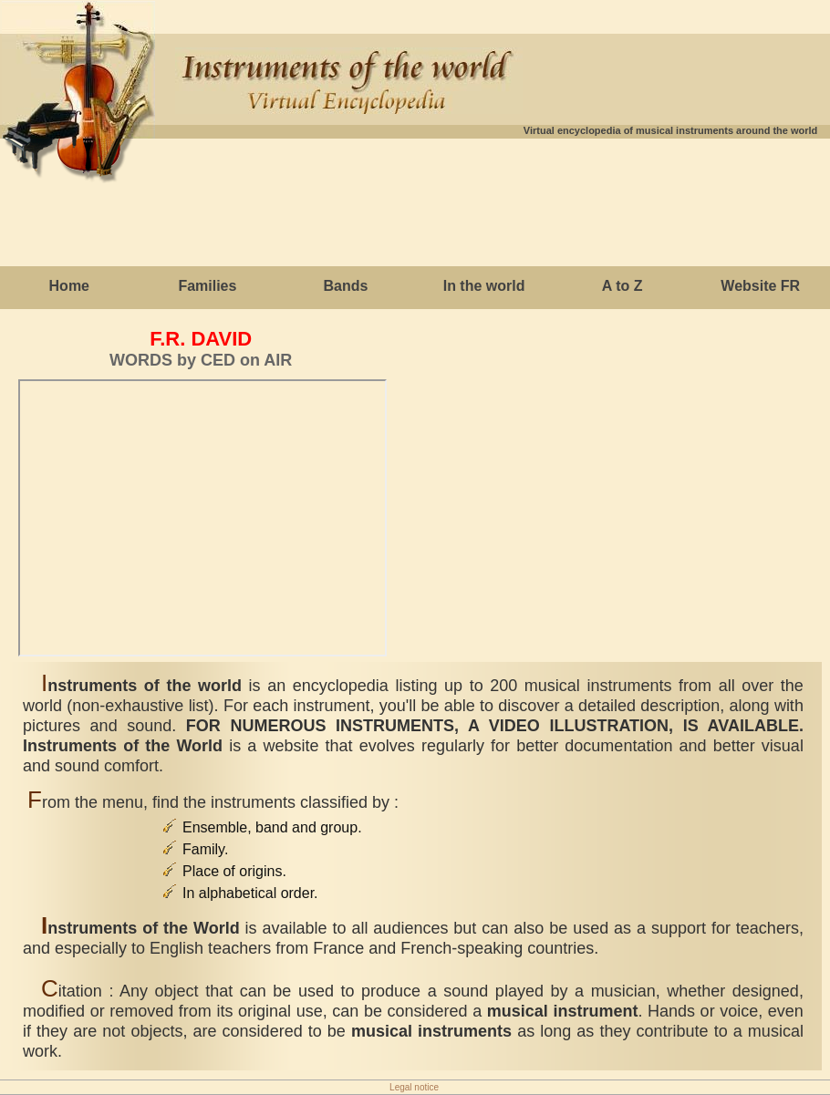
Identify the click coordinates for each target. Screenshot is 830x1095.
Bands (346, 286)
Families (207, 286)
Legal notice (414, 1087)
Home (69, 286)
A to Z (622, 286)
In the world (484, 286)
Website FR (760, 286)
